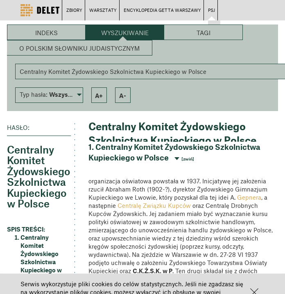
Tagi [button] (203, 32)
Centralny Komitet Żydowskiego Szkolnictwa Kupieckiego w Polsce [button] (41, 258)
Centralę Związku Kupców (154, 205)
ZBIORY (74, 10)
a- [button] (122, 95)
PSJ (211, 10)
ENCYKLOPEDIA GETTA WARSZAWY (162, 10)
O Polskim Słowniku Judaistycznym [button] (79, 48)
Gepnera (249, 197)
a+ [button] (99, 95)
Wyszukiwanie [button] (125, 32)
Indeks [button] (46, 32)
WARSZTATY (103, 10)
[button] (49, 94)
